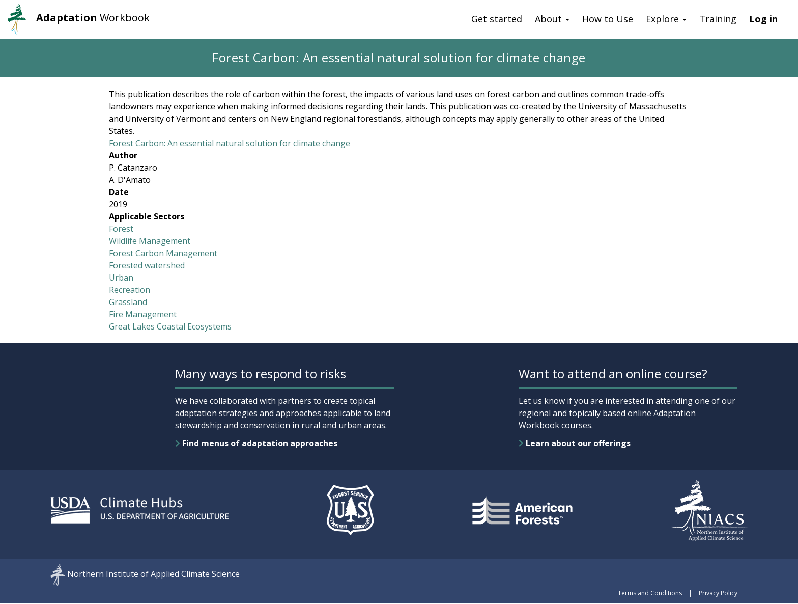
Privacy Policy (718, 593)
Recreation (129, 289)
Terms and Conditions (650, 593)
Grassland (128, 302)
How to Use (607, 19)
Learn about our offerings (575, 443)
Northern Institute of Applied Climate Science (153, 574)
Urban (121, 277)
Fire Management (143, 314)
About (552, 19)
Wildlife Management (149, 240)
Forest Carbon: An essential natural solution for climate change (229, 143)
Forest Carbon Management (163, 253)
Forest (121, 228)
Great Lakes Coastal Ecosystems (170, 326)
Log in (763, 19)
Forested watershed (147, 265)
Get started (496, 19)
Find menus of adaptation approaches (256, 443)
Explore (666, 19)
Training (717, 19)
